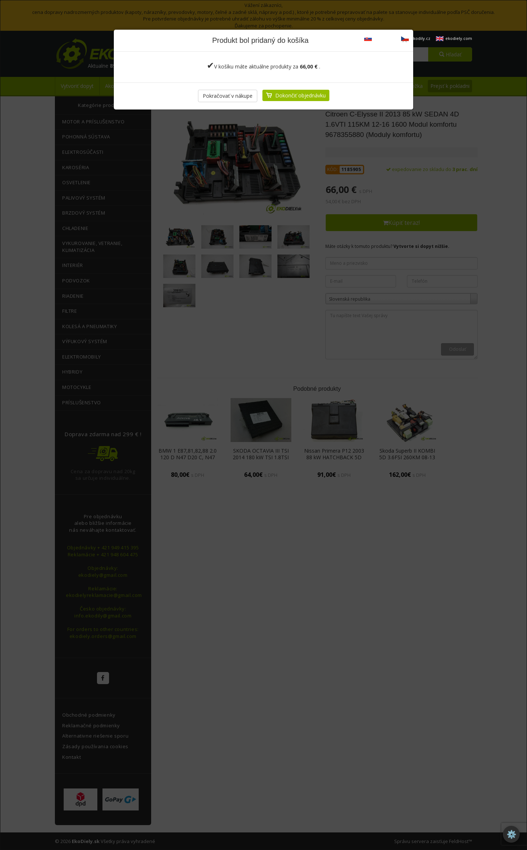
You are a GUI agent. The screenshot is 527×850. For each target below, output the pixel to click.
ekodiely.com (454, 38)
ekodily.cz (415, 38)
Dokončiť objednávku (300, 95)
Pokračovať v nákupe (228, 95)
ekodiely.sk (380, 38)
